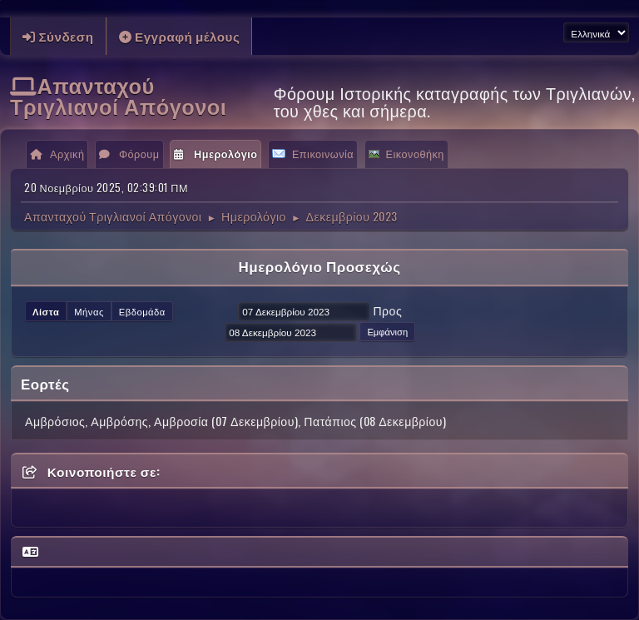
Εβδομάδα (142, 311)
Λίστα (45, 311)
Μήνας (89, 311)
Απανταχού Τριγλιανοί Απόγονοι (118, 95)
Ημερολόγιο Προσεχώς (319, 265)
